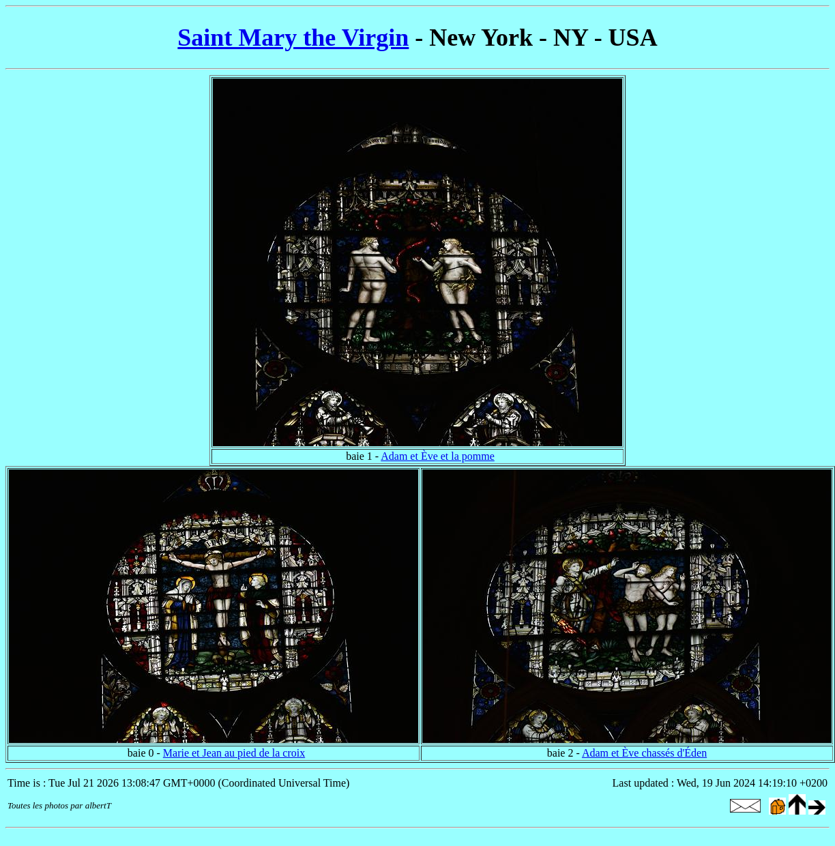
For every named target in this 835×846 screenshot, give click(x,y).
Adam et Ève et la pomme (438, 456)
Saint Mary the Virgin (293, 37)
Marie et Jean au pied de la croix (234, 753)
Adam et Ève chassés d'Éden (644, 753)
